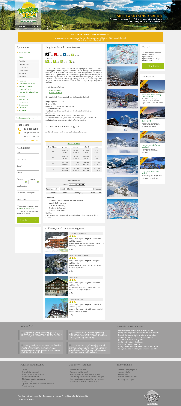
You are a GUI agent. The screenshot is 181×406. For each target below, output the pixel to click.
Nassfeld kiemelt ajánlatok (27, 91)
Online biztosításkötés (78, 370)
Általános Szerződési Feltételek (33, 374)
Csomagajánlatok (24, 89)
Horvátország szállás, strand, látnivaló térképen (87, 379)
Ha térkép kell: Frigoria (126, 379)
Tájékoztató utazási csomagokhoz (34, 379)
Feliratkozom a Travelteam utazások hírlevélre (27, 212)
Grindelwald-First (55, 90)
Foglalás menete (28, 381)
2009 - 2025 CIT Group (26, 399)
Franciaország (24, 64)
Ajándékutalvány (28, 386)
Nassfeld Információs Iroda (127, 377)
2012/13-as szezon (74, 144)
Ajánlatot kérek (28, 220)
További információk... (31, 140)
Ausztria (22, 61)
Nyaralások (22, 80)
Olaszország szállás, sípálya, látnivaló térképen (87, 377)
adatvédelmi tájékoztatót (27, 208)
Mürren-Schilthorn (55, 93)
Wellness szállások (24, 86)
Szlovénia (22, 77)
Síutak (20, 57)
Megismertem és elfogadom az (28, 207)
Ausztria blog (123, 374)
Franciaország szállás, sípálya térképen (84, 381)
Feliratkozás (152, 66)
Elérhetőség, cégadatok (30, 372)
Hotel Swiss (73, 278)
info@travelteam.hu (31, 133)
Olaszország (23, 70)
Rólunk (24, 370)
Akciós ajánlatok (23, 52)
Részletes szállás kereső (79, 372)
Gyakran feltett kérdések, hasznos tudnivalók (38, 384)
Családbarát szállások (26, 83)
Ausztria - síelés (124, 372)
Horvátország (23, 67)
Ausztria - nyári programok (127, 370)
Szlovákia (22, 73)
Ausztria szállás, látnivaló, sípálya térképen (85, 374)
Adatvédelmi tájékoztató (30, 377)
